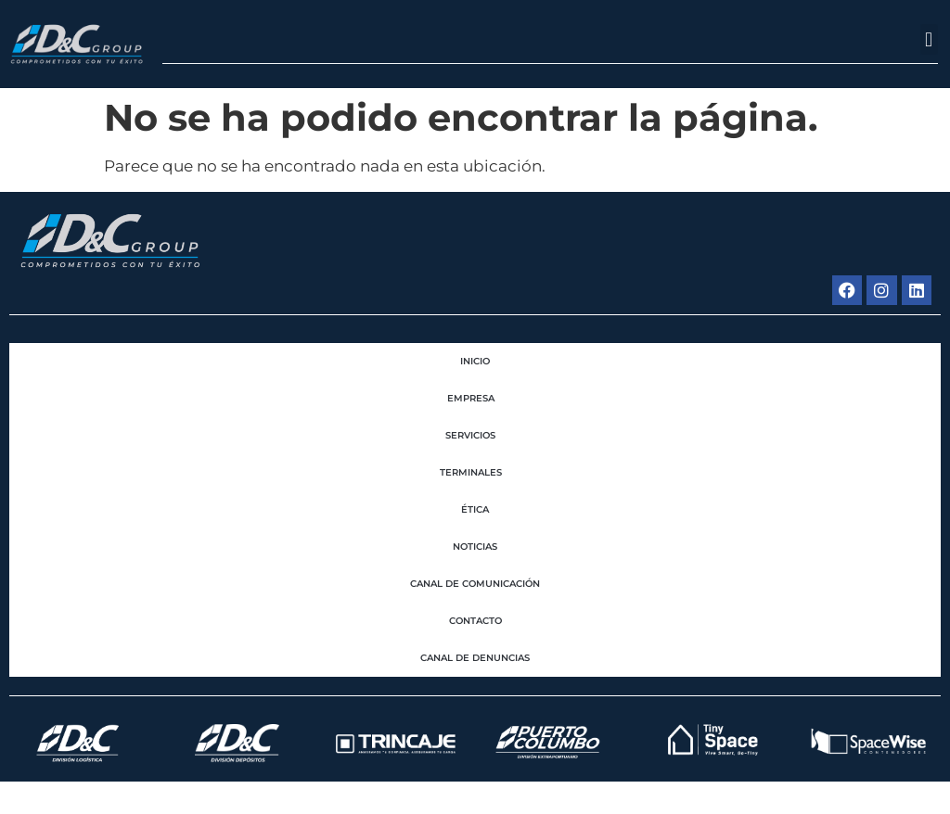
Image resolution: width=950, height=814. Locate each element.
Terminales (475, 473)
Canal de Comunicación (475, 584)
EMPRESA (475, 398)
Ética (475, 509)
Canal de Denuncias (475, 658)
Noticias (475, 547)
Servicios (475, 435)
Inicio (475, 361)
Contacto (475, 621)
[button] (929, 39)
